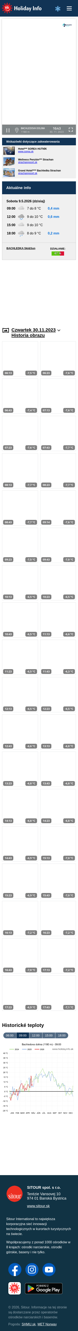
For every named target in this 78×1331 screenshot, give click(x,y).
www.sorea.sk (25, 151)
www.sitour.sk (38, 1206)
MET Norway (47, 1324)
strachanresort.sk (27, 162)
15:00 (49, 1035)
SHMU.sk (29, 1324)
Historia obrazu (28, 335)
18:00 (62, 1035)
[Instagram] (31, 1270)
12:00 (36, 1035)
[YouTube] (49, 1270)
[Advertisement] (39, 291)
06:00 (10, 1035)
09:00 (22, 1035)
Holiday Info (17, 5)
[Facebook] (14, 1270)
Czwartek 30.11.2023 (35, 329)
